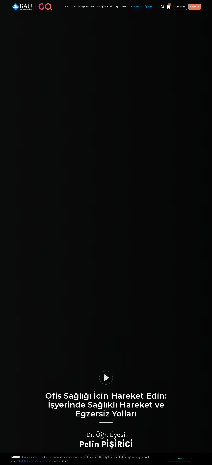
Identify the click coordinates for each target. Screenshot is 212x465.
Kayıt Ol (194, 6)
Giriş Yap (180, 6)
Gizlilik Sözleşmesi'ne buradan (33, 461)
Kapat (179, 459)
